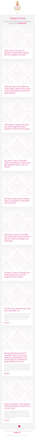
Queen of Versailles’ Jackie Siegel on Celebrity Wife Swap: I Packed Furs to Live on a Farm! (17, 406)
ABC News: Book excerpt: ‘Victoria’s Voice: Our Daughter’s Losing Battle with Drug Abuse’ (16, 201)
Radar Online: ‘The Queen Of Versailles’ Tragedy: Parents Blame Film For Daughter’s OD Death (16, 52)
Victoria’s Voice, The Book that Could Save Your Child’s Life (17, 309)
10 (21, 426)
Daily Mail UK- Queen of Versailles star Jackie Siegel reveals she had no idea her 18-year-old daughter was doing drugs (17, 237)
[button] (17, 13)
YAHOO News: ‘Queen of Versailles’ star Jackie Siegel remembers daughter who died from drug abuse (17, 126)
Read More (6, 322)
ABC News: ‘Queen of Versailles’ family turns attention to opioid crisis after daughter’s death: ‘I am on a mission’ (17, 163)
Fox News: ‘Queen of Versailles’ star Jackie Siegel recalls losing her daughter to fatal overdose (17, 274)
